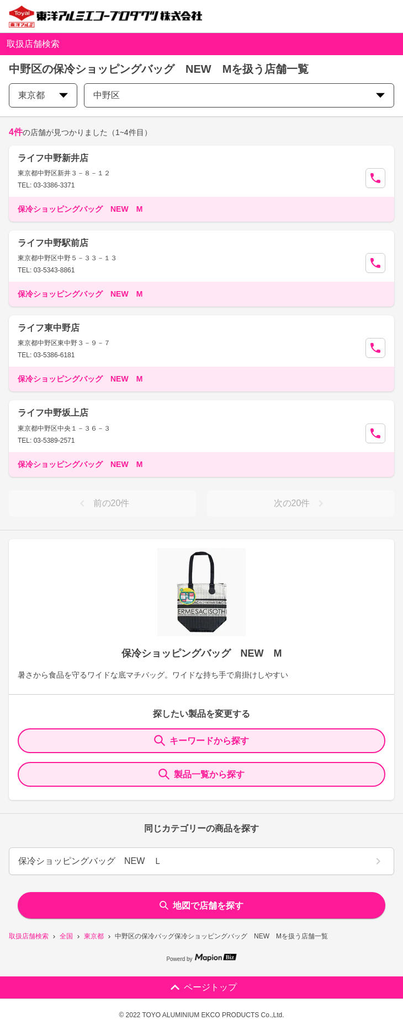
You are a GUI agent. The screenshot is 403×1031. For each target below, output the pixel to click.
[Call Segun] (375, 178)
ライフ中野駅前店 (53, 243)
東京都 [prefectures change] (43, 95)
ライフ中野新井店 (53, 158)
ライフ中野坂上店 (53, 412)
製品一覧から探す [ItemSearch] (201, 774)
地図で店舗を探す (201, 905)
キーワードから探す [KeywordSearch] (201, 740)
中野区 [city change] (239, 95)
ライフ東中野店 (48, 327)
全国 (66, 936)
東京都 (94, 936)
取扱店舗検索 (29, 936)
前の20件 (103, 503)
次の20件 (301, 503)
